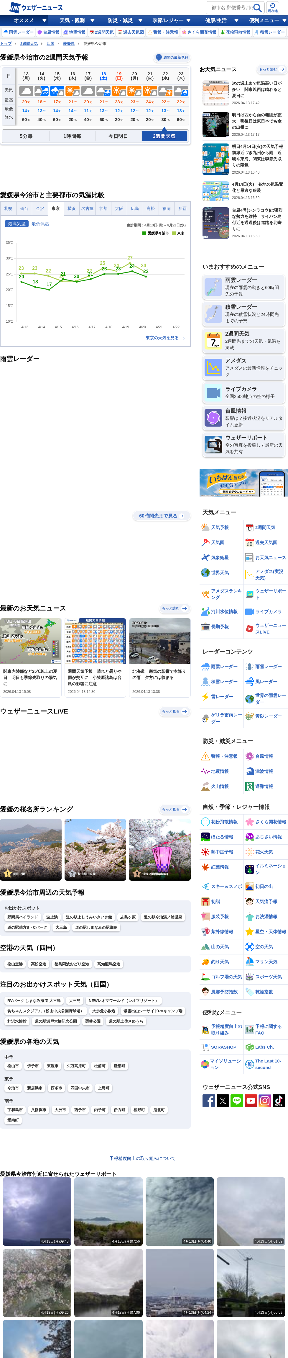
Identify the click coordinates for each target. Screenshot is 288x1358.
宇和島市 (15, 1110)
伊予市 (33, 1066)
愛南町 (13, 1120)
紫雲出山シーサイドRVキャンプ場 (153, 1011)
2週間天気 (29, 43)
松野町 (139, 1110)
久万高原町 (76, 1066)
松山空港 (15, 964)
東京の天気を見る (166, 337)
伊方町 (119, 1110)
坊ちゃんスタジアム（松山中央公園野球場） (45, 1011)
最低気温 (40, 223)
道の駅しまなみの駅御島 (96, 927)
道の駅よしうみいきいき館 (89, 917)
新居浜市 (34, 1088)
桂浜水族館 (17, 1021)
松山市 (13, 1066)
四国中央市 (80, 1088)
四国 (50, 43)
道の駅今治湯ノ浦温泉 (163, 917)
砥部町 (119, 1066)
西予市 (80, 1110)
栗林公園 (93, 1021)
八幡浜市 (38, 1110)
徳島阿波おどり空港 (72, 964)
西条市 (56, 1088)
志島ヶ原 (128, 917)
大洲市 (60, 1110)
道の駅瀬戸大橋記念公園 (56, 1021)
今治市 (13, 1088)
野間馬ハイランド (22, 917)
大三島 (61, 927)
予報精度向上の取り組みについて (142, 1160)
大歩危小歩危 (103, 1011)
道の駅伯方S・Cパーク (27, 927)
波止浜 (52, 917)
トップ (5, 43)
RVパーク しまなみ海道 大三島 (34, 1000)
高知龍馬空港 (108, 964)
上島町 (103, 1088)
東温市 (52, 1066)
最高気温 (17, 223)
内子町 (100, 1110)
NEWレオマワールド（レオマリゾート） (124, 1000)
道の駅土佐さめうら (126, 1021)
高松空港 (38, 964)
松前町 (100, 1066)
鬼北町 (159, 1110)
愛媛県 (69, 43)
